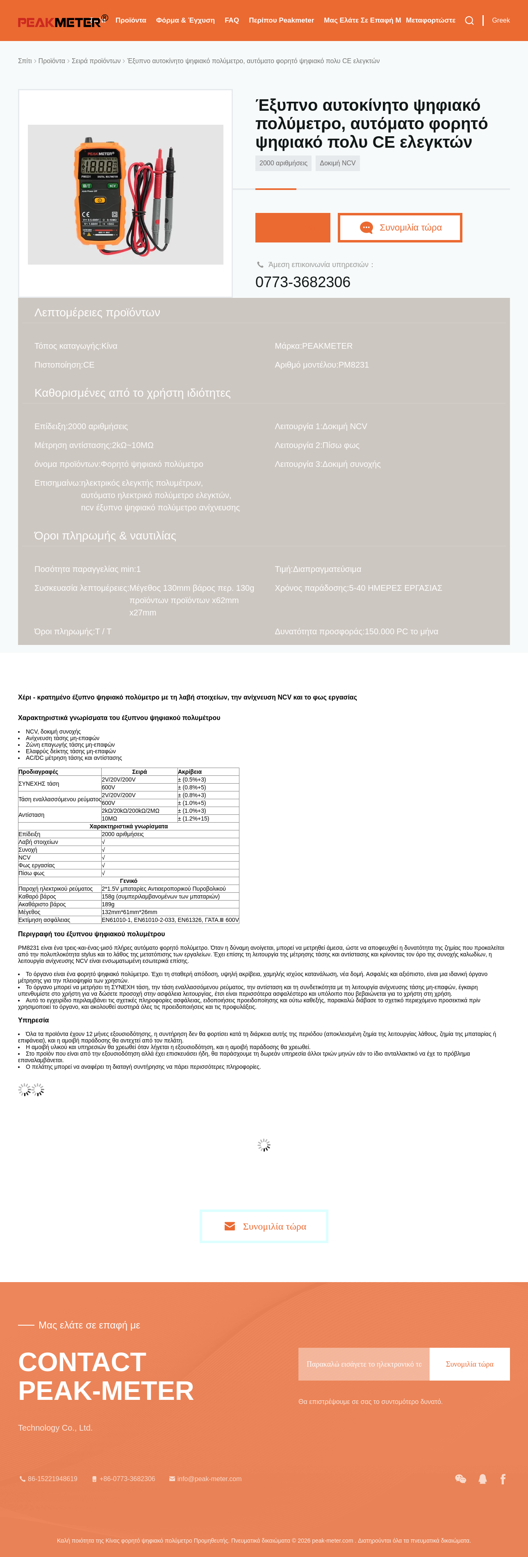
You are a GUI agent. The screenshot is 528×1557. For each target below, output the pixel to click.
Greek (501, 20)
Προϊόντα (131, 20)
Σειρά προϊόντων (96, 60)
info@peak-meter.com (205, 1479)
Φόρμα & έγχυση (185, 20)
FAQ (232, 20)
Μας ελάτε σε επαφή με (362, 20)
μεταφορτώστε (430, 20)
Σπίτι (25, 60)
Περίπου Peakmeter (281, 20)
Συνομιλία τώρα (293, 227)
